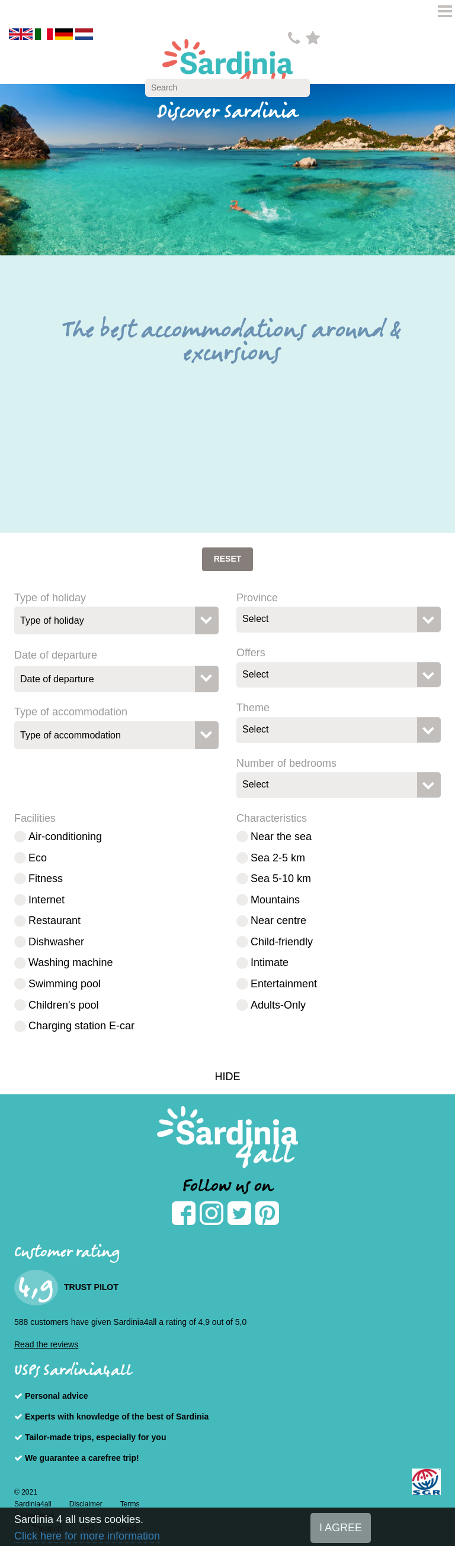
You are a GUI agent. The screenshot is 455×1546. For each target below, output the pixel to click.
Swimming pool (64, 984)
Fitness (45, 878)
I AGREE (340, 1528)
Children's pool (63, 1005)
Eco (37, 858)
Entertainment (284, 984)
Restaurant (54, 920)
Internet (46, 900)
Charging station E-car (81, 1026)
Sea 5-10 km (281, 878)
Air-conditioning (65, 836)
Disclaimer (85, 1504)
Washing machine (70, 962)
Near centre (278, 920)
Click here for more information (87, 1536)
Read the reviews (46, 1344)
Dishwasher (56, 942)
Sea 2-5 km (278, 858)
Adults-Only (278, 1005)
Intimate (270, 962)
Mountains (275, 900)
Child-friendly (282, 942)
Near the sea (281, 836)
